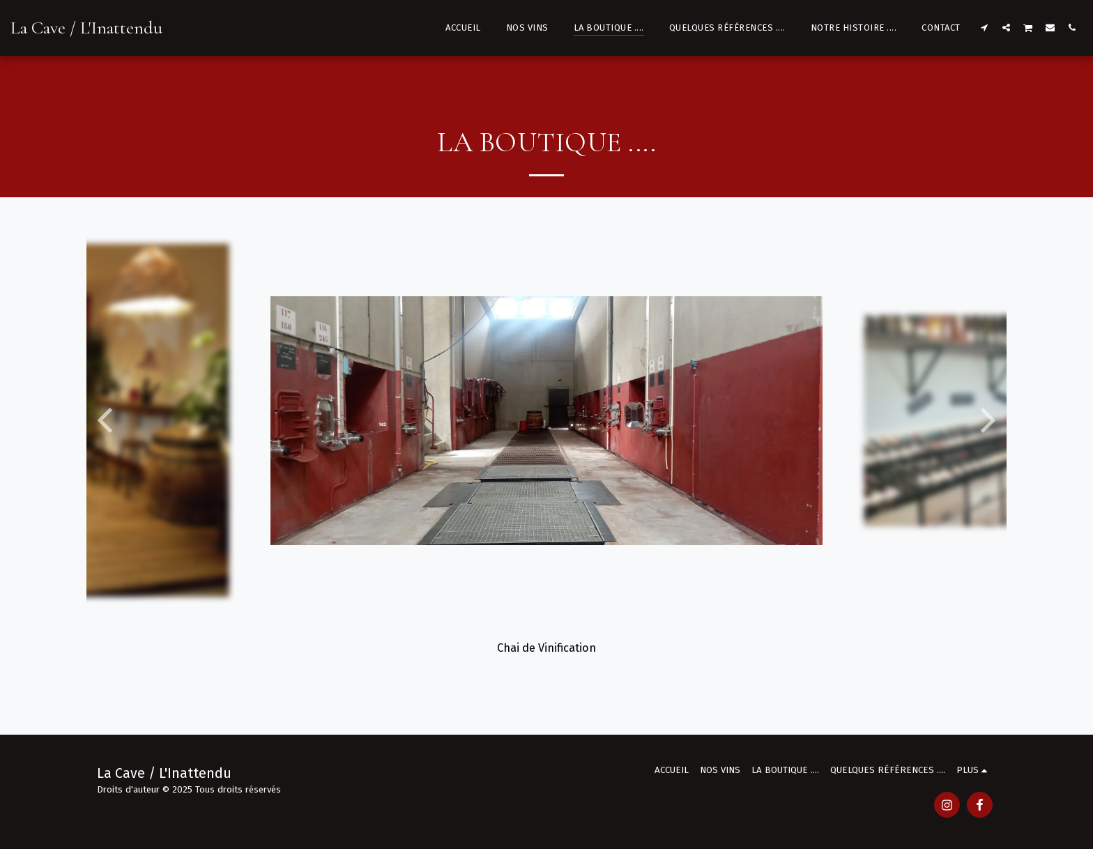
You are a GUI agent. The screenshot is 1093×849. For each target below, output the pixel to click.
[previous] (107, 420)
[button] (984, 27)
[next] (986, 420)
